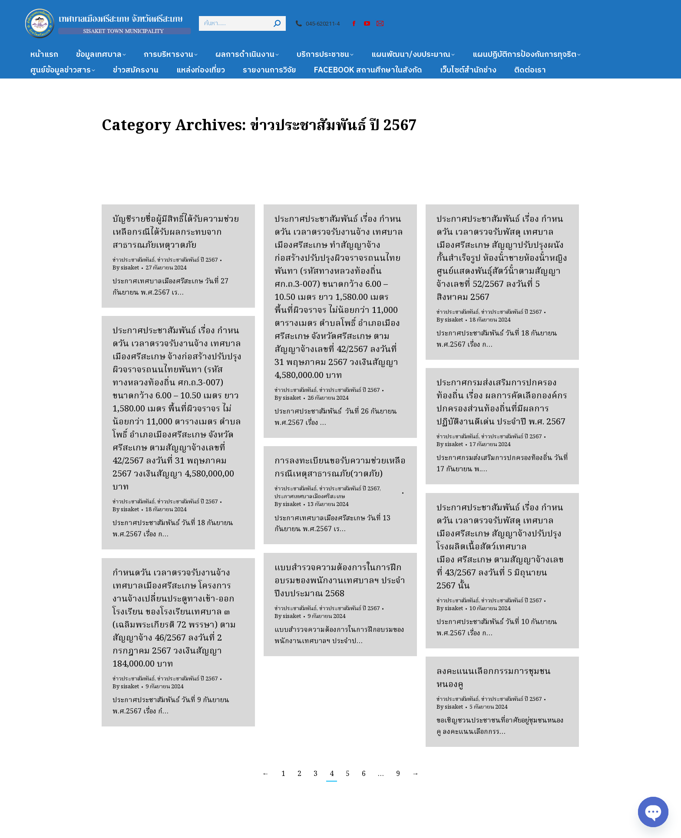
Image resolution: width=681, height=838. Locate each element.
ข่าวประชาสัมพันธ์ (133, 260)
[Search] (242, 23)
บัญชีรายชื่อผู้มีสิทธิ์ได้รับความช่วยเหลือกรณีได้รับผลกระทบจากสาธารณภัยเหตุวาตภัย (175, 233)
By (125, 268)
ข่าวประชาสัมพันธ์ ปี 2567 (187, 260)
